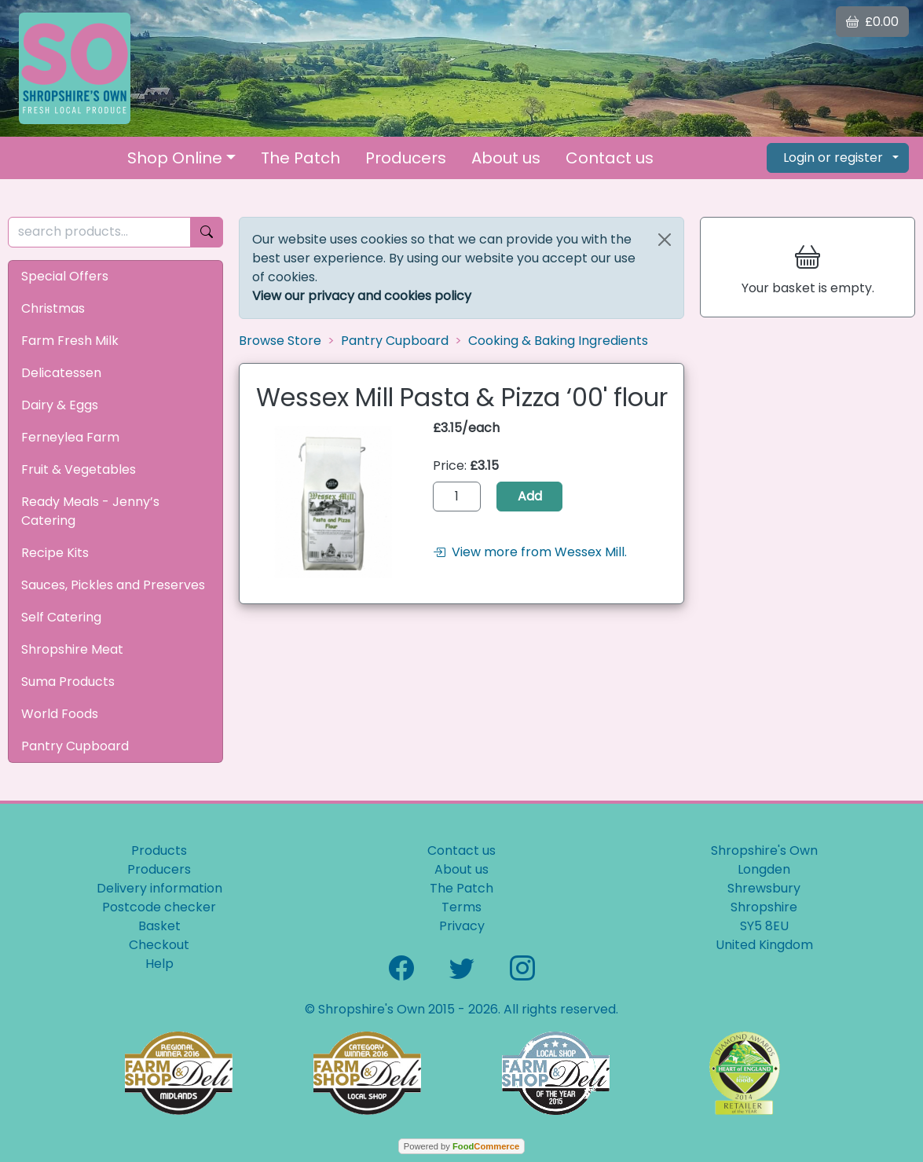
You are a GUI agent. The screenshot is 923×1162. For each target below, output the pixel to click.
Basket (159, 926)
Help (159, 964)
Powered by (461, 1146)
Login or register (833, 157)
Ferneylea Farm (70, 437)
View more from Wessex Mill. (530, 552)
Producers (405, 158)
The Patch (300, 158)
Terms (461, 907)
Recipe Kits (55, 553)
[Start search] (206, 232)
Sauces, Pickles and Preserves (113, 585)
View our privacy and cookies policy (361, 296)
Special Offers (64, 276)
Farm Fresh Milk (70, 341)
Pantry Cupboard (75, 746)
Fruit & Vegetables (78, 469)
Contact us (610, 158)
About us (505, 158)
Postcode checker (159, 907)
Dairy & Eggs (59, 405)
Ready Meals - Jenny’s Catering (90, 511)
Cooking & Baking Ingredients (558, 341)
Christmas (53, 308)
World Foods (59, 714)
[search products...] (99, 232)
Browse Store (280, 341)
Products (159, 850)
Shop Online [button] (174, 158)
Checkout (159, 945)
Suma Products (68, 682)
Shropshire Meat (72, 649)
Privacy (462, 926)
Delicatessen (61, 373)
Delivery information (159, 888)
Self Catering (61, 617)
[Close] (664, 240)
